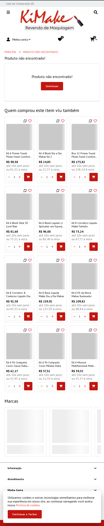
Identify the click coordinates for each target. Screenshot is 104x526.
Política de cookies (28, 505)
